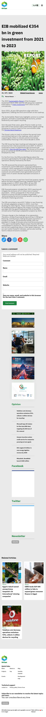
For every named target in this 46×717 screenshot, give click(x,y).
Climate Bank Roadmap (12, 130)
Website (6, 285)
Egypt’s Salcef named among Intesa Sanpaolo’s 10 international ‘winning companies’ (10, 593)
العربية (35, 5)
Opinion (16, 404)
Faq (11, 671)
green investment (18, 104)
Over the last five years (18, 149)
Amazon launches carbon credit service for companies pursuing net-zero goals (25, 441)
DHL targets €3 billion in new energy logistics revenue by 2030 (24, 451)
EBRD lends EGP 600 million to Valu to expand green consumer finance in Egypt (34, 592)
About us (12, 668)
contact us (4, 687)
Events (3, 676)
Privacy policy (13, 687)
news (41, 93)
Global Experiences (27, 93)
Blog (19, 668)
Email (5, 277)
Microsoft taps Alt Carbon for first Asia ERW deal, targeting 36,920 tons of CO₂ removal (24, 429)
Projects (4, 671)
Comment (6, 261)
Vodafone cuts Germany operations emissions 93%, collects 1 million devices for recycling (25, 416)
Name (5, 268)
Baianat (33, 712)
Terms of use (21, 687)
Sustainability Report (16, 101)
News (3, 668)
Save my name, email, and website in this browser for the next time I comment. (22, 296)
